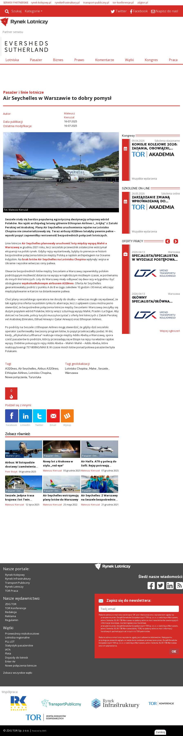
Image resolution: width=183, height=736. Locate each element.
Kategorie (32, 11)
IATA (7, 649)
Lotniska (12, 60)
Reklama (10, 616)
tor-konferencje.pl (123, 2)
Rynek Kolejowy (15, 575)
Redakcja (11, 612)
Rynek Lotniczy (14, 586)
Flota (8, 653)
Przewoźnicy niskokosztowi (22, 633)
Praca (173, 60)
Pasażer (36, 60)
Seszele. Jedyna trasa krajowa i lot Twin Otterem (19, 499)
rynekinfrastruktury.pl (67, 2)
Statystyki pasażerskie (19, 645)
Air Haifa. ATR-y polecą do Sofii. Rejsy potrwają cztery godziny (98, 465)
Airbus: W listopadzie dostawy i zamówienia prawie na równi (20, 466)
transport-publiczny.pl (96, 2)
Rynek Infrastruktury (18, 578)
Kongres (151, 60)
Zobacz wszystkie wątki (17, 673)
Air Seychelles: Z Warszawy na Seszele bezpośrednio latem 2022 (99, 499)
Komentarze (104, 60)
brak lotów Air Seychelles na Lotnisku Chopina (54, 259)
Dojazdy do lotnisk (16, 657)
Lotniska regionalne (17, 637)
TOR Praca (11, 591)
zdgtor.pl (142, 2)
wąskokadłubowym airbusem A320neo (48, 283)
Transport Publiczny (17, 583)
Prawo (79, 60)
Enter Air (10, 661)
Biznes (58, 60)
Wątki (129, 60)
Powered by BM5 (39, 730)
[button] (168, 247)
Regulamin (11, 620)
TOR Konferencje (15, 608)
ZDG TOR (10, 604)
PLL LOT (10, 641)
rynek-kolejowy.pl (41, 2)
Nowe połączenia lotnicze (21, 665)
